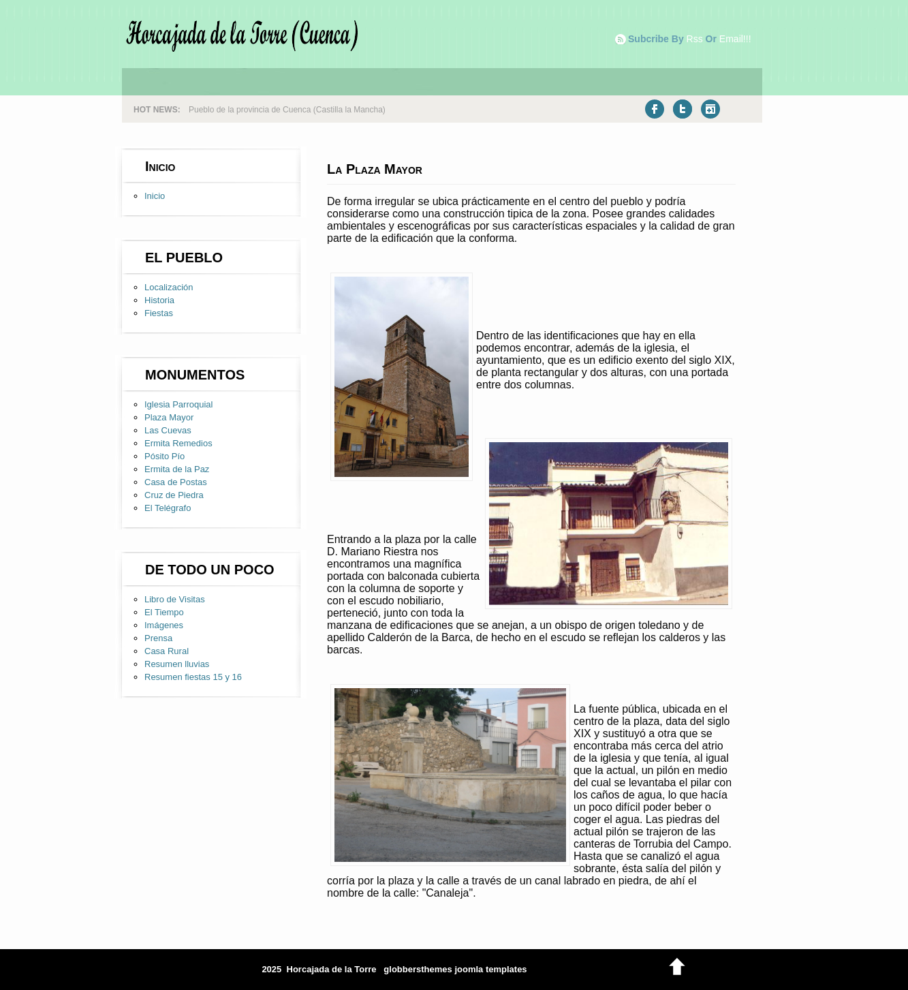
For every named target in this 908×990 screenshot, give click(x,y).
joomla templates (490, 969)
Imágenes (163, 625)
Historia (159, 300)
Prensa (158, 638)
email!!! (735, 38)
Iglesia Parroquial (178, 404)
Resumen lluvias (176, 664)
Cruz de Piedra (174, 495)
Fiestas (158, 313)
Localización (168, 287)
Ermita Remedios (178, 443)
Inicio (154, 196)
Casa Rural (166, 651)
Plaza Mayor (168, 417)
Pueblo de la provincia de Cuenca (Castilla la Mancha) (287, 109)
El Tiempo (164, 612)
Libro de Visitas (174, 599)
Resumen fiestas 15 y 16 (193, 677)
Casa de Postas (175, 482)
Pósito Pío (164, 456)
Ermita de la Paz (176, 469)
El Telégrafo (167, 508)
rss (695, 38)
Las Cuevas (167, 430)
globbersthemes (417, 969)
